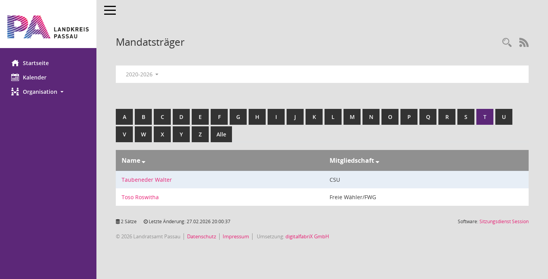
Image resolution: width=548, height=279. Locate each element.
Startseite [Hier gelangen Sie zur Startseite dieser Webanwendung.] (30, 63)
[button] (48, 91)
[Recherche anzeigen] (506, 42)
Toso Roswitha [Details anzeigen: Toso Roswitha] (140, 197)
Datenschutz (201, 236)
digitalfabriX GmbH (308, 236)
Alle (222, 134)
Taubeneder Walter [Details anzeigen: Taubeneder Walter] (147, 179)
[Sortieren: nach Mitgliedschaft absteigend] (377, 160)
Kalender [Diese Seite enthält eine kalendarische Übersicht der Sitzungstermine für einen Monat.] (29, 77)
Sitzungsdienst (504, 221)
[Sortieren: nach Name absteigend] (144, 160)
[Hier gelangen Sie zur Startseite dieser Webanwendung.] (48, 27)
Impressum (236, 236)
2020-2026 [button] (142, 74)
